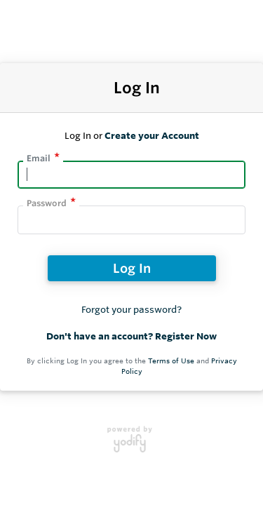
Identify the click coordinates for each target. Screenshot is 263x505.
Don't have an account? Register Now (131, 336)
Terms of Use (171, 360)
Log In (132, 268)
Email (38, 158)
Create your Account (151, 135)
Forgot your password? (131, 309)
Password (47, 203)
